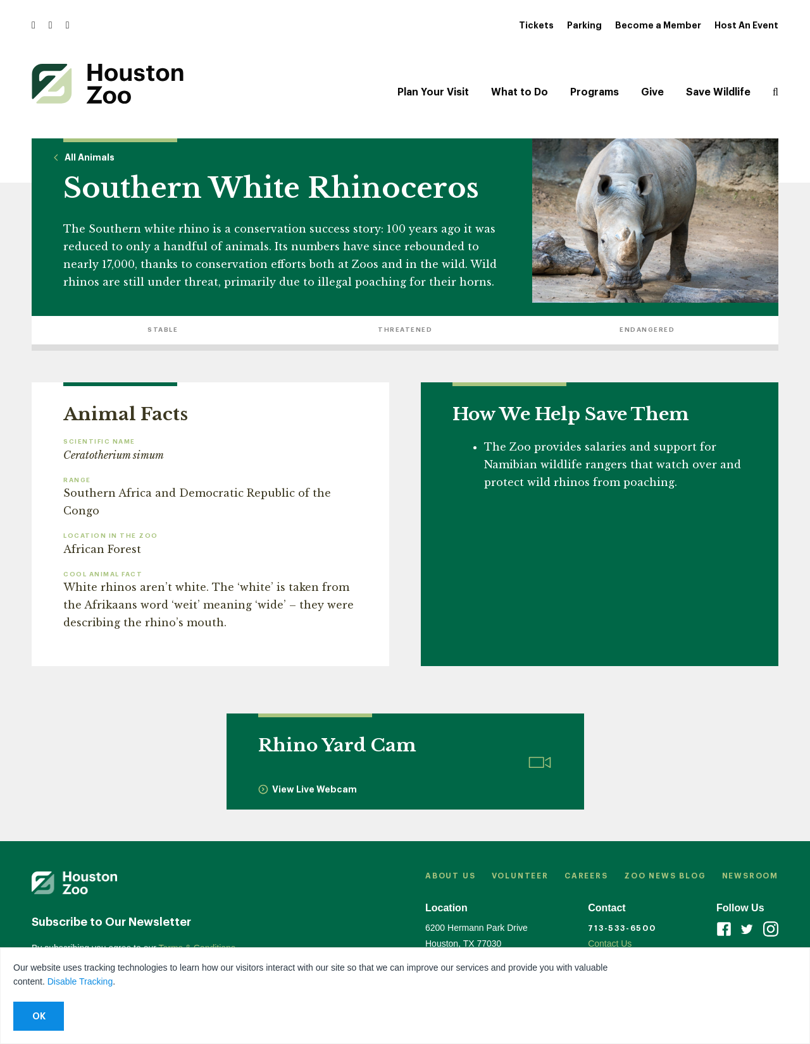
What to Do (519, 92)
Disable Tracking (80, 981)
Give (652, 92)
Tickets (536, 25)
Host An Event (746, 25)
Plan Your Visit (433, 92)
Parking (584, 25)
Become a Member (658, 25)
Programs (594, 92)
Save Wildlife (718, 92)
